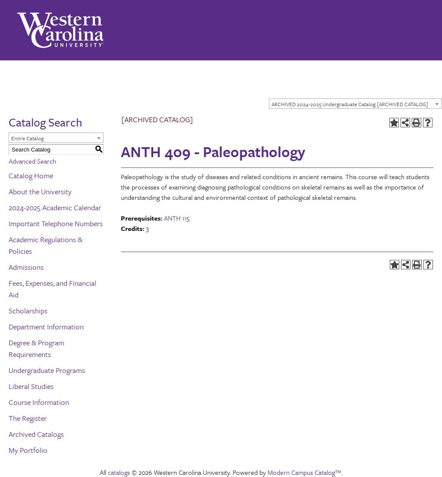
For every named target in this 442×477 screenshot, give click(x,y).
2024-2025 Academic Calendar (55, 207)
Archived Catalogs (36, 434)
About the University (40, 191)
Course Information (39, 402)
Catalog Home (31, 175)
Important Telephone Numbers (56, 223)
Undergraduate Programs (47, 370)
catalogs (119, 472)
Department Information (46, 326)
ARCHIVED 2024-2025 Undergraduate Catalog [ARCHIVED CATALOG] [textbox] (350, 104)
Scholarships (28, 310)
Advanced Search (32, 161)
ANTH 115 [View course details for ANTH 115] (176, 218)
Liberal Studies (31, 386)
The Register (28, 418)
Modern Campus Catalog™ (304, 472)
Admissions (26, 267)
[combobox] (355, 103)
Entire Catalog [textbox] (27, 138)
